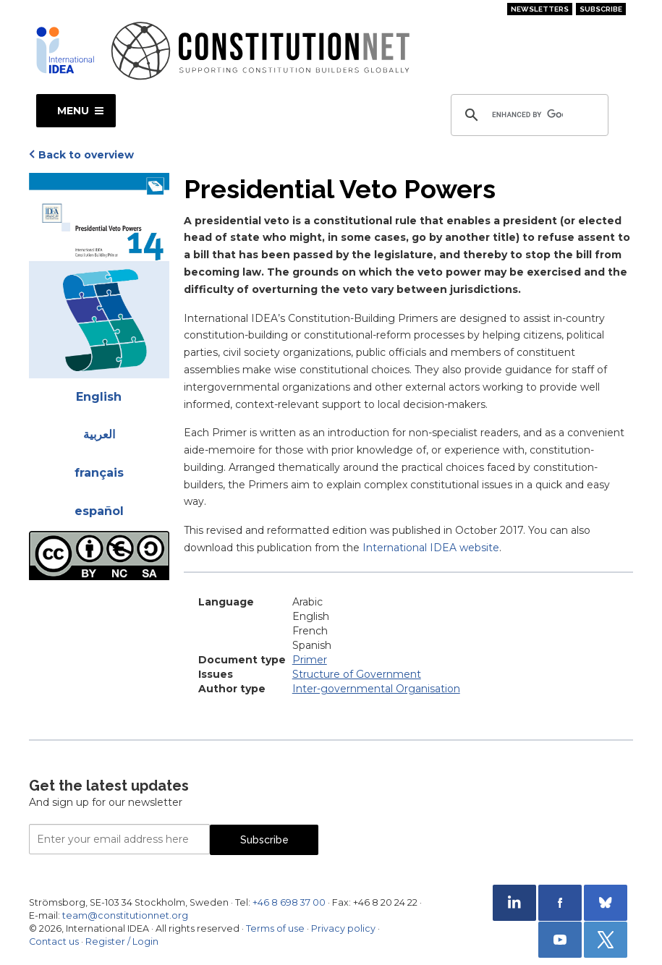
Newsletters (540, 9)
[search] (527, 115)
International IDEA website (430, 547)
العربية (99, 434)
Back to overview (86, 154)
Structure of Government (356, 674)
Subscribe (601, 9)
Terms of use (275, 928)
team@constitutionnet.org (125, 915)
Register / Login (121, 941)
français (99, 473)
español (99, 511)
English (99, 397)
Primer (309, 659)
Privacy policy (343, 928)
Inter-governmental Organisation (376, 688)
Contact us (54, 941)
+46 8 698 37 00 (289, 902)
